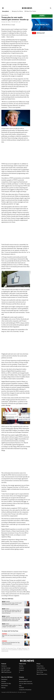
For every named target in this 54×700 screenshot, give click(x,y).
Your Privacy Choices (42, 670)
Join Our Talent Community (25, 683)
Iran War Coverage (5, 668)
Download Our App (6, 683)
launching (23, 40)
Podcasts (3, 681)
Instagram (21, 670)
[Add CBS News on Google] (8, 24)
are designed (24, 385)
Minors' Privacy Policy (42, 674)
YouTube (21, 666)
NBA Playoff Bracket (6, 672)
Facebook (21, 668)
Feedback (21, 687)
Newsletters (4, 679)
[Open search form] (50, 8)
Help (20, 685)
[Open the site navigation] (10, 8)
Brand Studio (4, 685)
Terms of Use (40, 672)
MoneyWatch (5, 11)
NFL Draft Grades (5, 670)
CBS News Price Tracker (30, 11)
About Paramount (23, 679)
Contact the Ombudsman (25, 689)
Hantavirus (4, 666)
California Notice (41, 668)
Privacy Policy (40, 666)
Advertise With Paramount (25, 681)
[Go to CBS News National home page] (27, 8)
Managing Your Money (17, 11)
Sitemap (3, 687)
